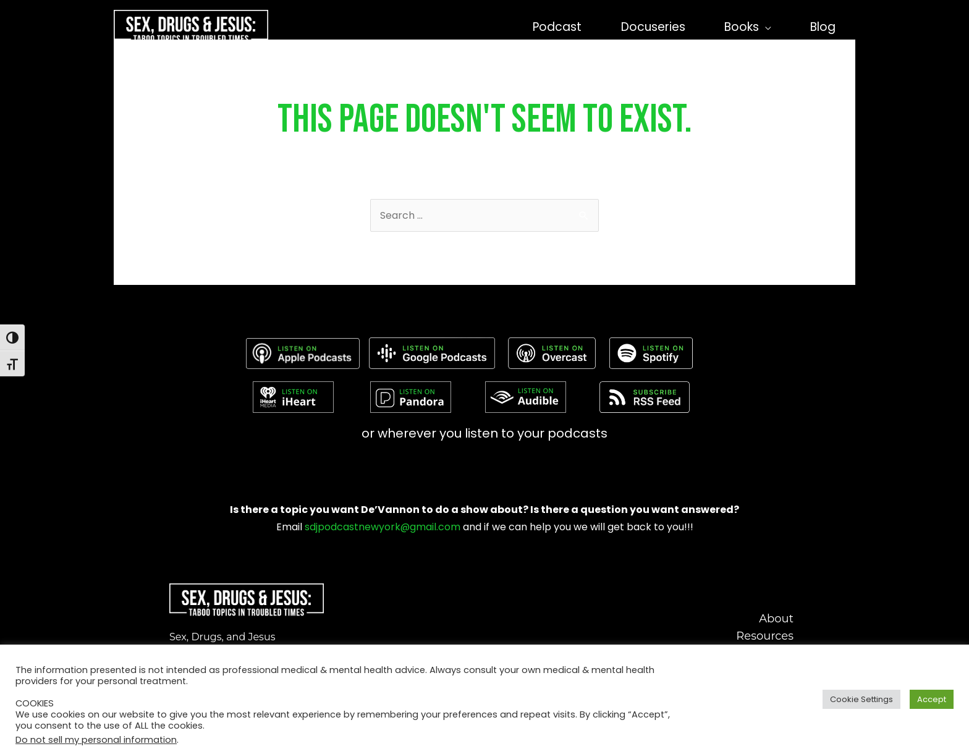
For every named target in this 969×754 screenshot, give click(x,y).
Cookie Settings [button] (861, 699)
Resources (764, 636)
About (776, 618)
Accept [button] (931, 699)
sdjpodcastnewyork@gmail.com (382, 527)
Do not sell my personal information (96, 740)
